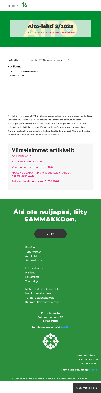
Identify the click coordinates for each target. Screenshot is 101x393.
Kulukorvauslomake (38, 293)
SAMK (63, 32)
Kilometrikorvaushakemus (42, 302)
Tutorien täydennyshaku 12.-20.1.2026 (35, 181)
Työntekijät (32, 281)
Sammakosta (33, 260)
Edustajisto (32, 276)
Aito (42, 32)
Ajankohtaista (52, 32)
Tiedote (71, 32)
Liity (50, 233)
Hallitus (30, 272)
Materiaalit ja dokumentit (41, 289)
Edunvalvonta (34, 268)
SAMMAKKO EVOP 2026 (27, 161)
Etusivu (30, 247)
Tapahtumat (33, 251)
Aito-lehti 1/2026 (22, 155)
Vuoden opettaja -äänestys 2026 (32, 167)
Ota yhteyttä (87, 387)
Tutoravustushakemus (39, 297)
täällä (64, 327)
